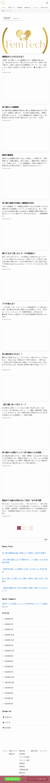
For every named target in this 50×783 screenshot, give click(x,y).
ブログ (7, 722)
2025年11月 (9, 640)
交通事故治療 (23, 769)
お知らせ (8, 717)
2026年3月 (9, 619)
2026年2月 (9, 624)
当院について (13, 751)
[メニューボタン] (47, 3)
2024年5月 (9, 667)
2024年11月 (9, 651)
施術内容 (22, 751)
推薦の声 (12, 754)
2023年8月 (9, 693)
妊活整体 (22, 754)
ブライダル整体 (24, 757)
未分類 (7, 728)
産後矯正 (22, 763)
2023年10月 (9, 682)
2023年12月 (9, 677)
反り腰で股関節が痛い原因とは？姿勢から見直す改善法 (24, 553)
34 (31, 528)
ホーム (5, 751)
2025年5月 (9, 645)
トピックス (43, 751)
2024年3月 (9, 672)
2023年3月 (9, 704)
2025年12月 (9, 635)
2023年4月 (9, 698)
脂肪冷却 (22, 773)
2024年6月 (9, 661)
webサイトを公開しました (12, 604)
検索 (46, 539)
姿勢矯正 (22, 766)
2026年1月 (9, 629)
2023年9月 (9, 688)
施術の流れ (34, 751)
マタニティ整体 (24, 760)
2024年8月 (9, 656)
